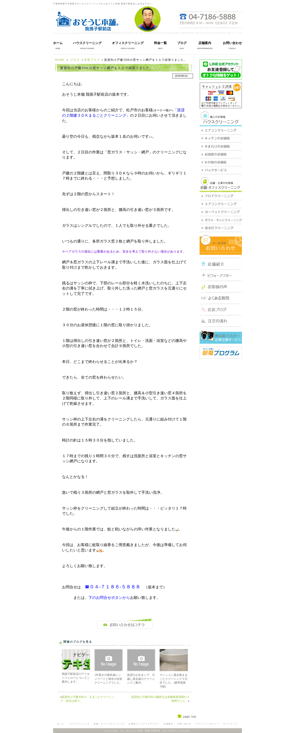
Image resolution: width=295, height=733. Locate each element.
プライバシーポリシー (207, 724)
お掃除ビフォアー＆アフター (144, 724)
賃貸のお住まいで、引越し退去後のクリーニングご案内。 (141, 678)
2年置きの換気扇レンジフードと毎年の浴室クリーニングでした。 (108, 678)
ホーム (58, 43)
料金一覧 (160, 43)
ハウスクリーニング (87, 43)
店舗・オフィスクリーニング (109, 724)
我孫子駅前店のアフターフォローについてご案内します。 (76, 677)
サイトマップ (230, 724)
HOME (60, 59)
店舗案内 (204, 43)
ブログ (182, 43)
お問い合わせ (232, 43)
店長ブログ (92, 59)
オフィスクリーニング (128, 43)
